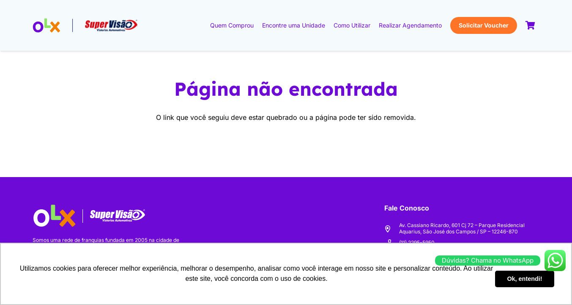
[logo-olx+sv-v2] (85, 25)
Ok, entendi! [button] (524, 278)
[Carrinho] (530, 25)
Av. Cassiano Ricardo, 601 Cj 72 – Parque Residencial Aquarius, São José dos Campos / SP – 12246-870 (462, 228)
